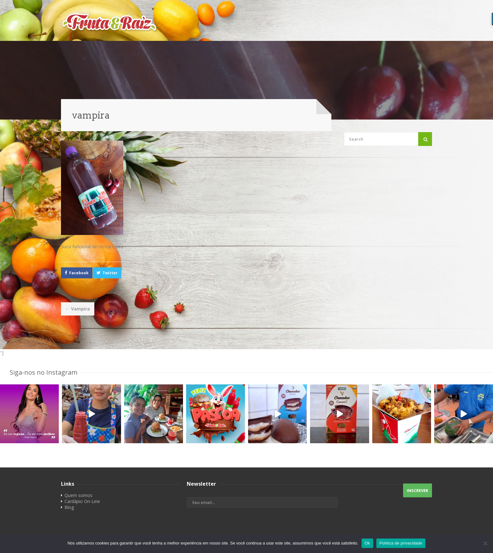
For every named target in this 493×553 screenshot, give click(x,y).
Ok (367, 543)
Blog (69, 507)
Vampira (77, 309)
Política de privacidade (401, 543)
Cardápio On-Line (82, 501)
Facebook (79, 273)
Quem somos (78, 495)
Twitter (110, 273)
